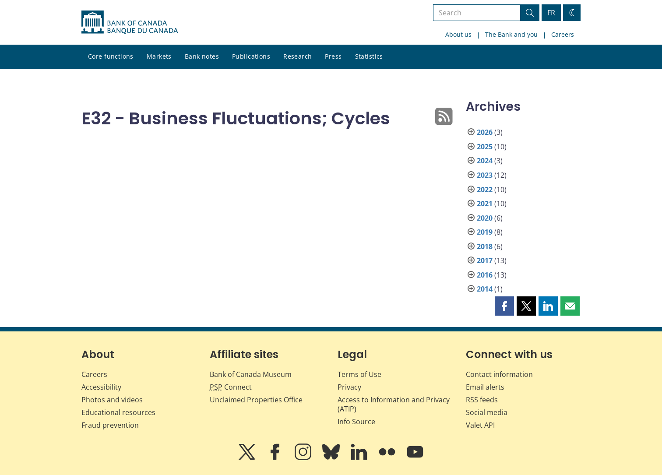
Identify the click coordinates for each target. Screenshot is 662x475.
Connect (231, 387)
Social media (486, 412)
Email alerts (485, 387)
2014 (485, 289)
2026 (485, 132)
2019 (485, 232)
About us (458, 34)
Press (333, 56)
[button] (504, 306)
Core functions (111, 56)
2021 (485, 203)
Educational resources (118, 412)
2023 (485, 175)
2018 (485, 246)
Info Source (356, 421)
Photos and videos (112, 400)
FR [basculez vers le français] (551, 13)
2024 (485, 160)
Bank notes (202, 56)
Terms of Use (359, 374)
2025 (485, 146)
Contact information (499, 374)
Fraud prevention (110, 425)
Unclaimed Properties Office (256, 400)
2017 (485, 260)
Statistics (369, 56)
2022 (485, 189)
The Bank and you (511, 34)
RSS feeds (482, 400)
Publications (251, 56)
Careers (562, 34)
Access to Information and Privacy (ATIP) (394, 404)
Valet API (480, 425)
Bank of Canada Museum (251, 374)
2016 (485, 275)
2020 (485, 218)
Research (297, 56)
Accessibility (101, 387)
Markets (159, 56)
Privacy (349, 387)
